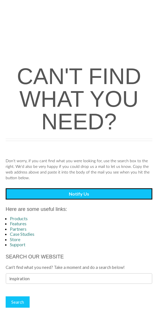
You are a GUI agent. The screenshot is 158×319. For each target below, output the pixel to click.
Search (17, 302)
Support (17, 244)
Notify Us (79, 193)
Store (15, 239)
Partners (18, 229)
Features (18, 223)
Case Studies (22, 234)
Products (19, 218)
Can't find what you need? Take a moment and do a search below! (65, 267)
